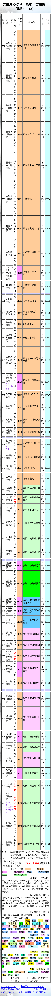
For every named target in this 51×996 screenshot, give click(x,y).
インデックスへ (8, 986)
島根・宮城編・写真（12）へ (32, 992)
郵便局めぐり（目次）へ (32, 986)
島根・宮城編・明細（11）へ (15, 989)
